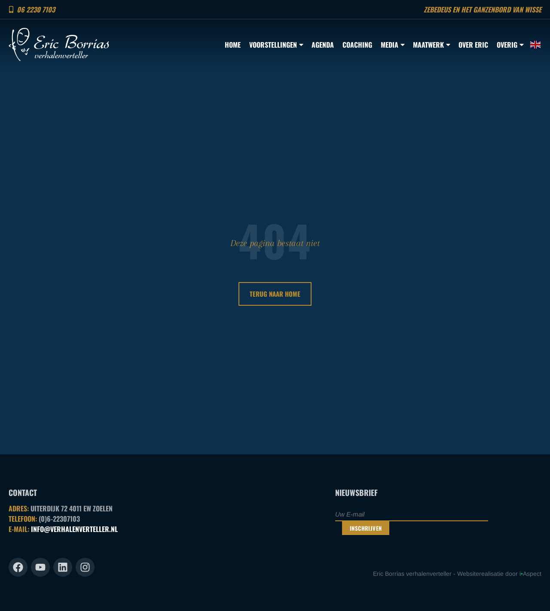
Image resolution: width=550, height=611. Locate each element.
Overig (510, 45)
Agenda (323, 45)
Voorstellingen (276, 45)
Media (392, 45)
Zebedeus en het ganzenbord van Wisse (482, 9)
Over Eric (473, 45)
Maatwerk (431, 45)
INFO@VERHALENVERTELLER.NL (74, 529)
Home (233, 45)
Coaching (357, 45)
